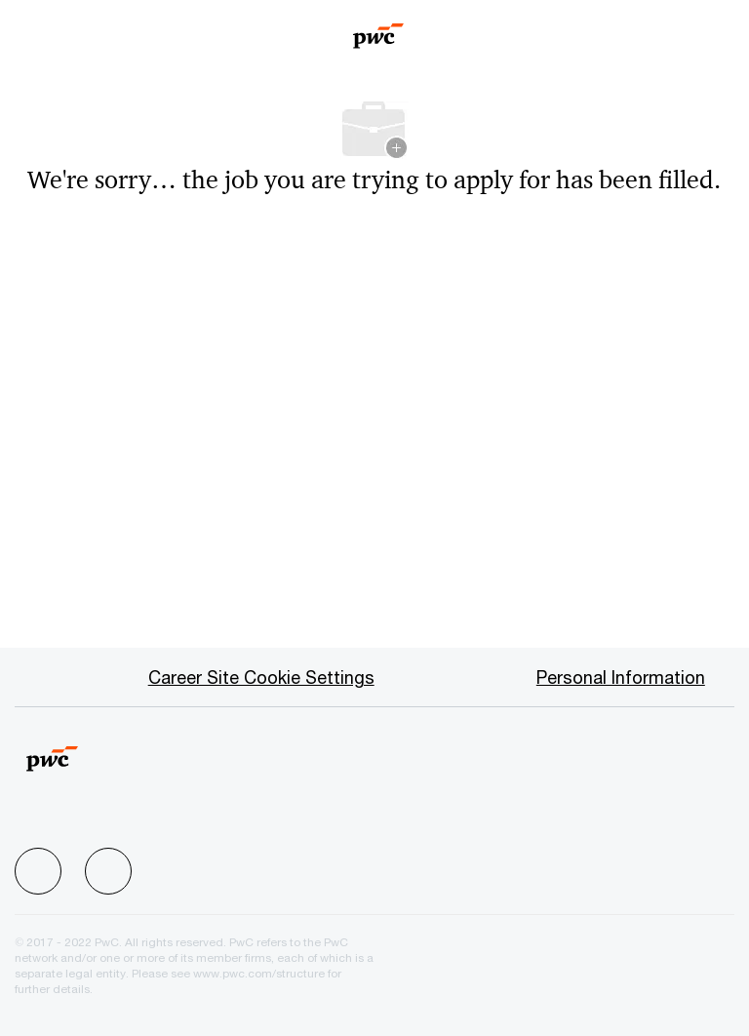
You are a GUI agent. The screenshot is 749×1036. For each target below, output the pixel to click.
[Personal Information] (621, 677)
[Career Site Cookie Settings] (261, 677)
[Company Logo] (379, 29)
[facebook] (38, 871)
